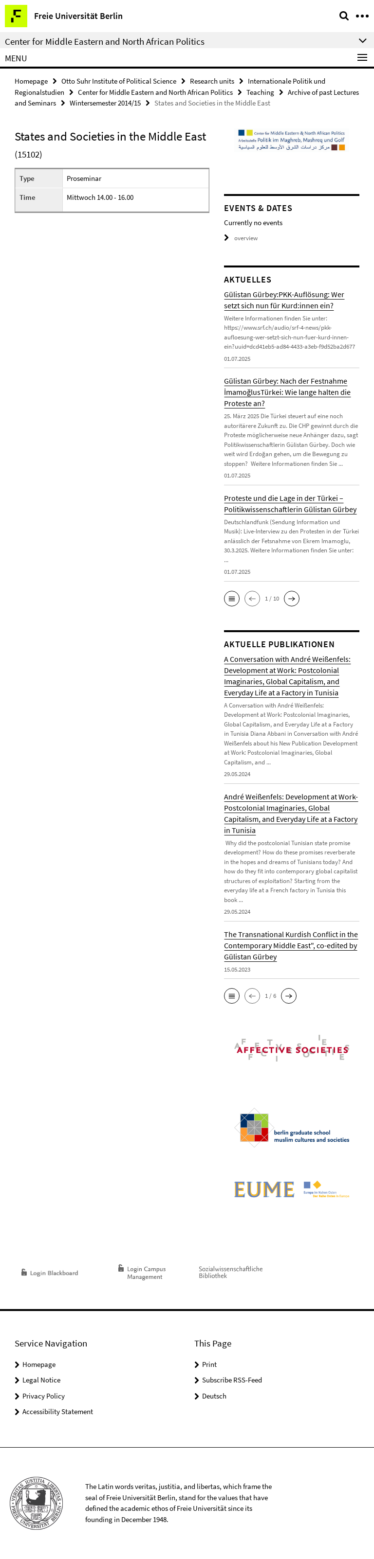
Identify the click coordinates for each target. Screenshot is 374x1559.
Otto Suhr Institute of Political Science (118, 81)
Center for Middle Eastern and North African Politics (155, 92)
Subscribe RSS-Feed (232, 1379)
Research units (212, 81)
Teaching (260, 92)
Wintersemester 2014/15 (105, 102)
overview (241, 238)
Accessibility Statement (57, 1411)
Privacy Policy (43, 1395)
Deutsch (214, 1395)
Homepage (31, 81)
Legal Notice (41, 1379)
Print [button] (209, 1364)
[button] (232, 598)
